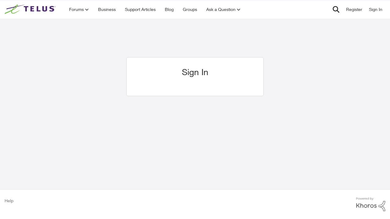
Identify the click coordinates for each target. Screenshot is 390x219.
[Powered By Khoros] (370, 204)
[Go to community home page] (31, 9)
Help (9, 200)
